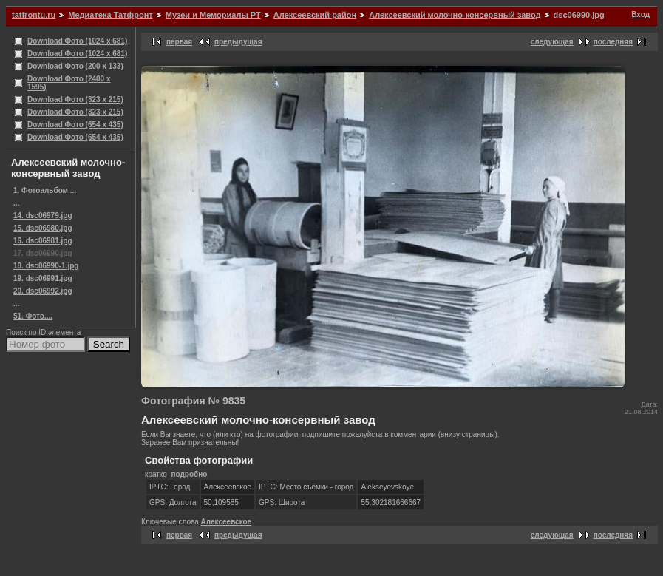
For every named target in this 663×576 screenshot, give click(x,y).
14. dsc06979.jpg (42, 215)
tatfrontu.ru (33, 14)
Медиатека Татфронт (110, 14)
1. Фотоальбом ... (44, 190)
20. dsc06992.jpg (42, 291)
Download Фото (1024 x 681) (77, 41)
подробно (189, 474)
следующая (552, 42)
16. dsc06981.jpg (42, 241)
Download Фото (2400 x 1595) (69, 83)
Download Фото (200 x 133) (75, 66)
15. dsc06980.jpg (42, 228)
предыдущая (238, 42)
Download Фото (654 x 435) (75, 125)
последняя (613, 42)
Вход (640, 14)
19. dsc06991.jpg (42, 278)
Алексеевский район (314, 14)
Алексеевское (226, 522)
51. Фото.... (32, 316)
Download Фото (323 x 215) (75, 99)
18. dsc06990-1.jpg (45, 266)
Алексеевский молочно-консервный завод (454, 14)
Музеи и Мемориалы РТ (213, 14)
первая (179, 42)
